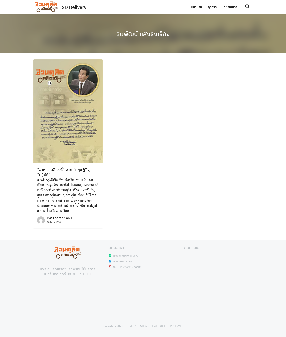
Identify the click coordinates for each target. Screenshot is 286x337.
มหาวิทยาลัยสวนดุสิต (58, 190)
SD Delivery (74, 7)
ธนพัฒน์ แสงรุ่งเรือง (143, 33)
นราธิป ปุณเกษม (70, 185)
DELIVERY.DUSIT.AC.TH (138, 326)
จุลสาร (212, 7)
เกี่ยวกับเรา (230, 7)
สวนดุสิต (71, 195)
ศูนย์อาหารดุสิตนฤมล (50, 195)
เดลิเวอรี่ (63, 205)
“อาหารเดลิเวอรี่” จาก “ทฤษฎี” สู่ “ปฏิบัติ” (63, 172)
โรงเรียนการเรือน (58, 210)
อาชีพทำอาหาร (62, 200)
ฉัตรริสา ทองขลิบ (76, 180)
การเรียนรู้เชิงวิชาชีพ (50, 180)
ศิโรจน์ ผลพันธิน (83, 190)
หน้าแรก (196, 7)
